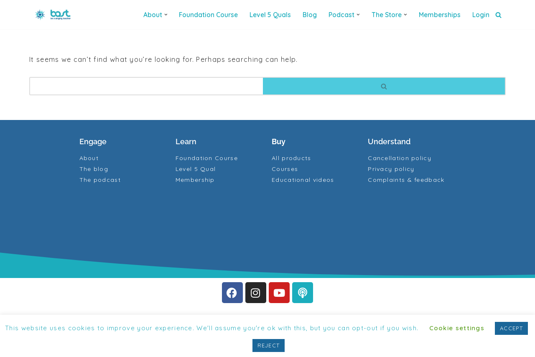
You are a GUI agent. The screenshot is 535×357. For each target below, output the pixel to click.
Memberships (440, 14)
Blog (310, 14)
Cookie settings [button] (457, 328)
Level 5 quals (270, 14)
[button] (166, 14)
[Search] (498, 15)
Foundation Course (208, 14)
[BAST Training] (54, 15)
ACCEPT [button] (511, 328)
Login (480, 14)
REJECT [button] (268, 345)
